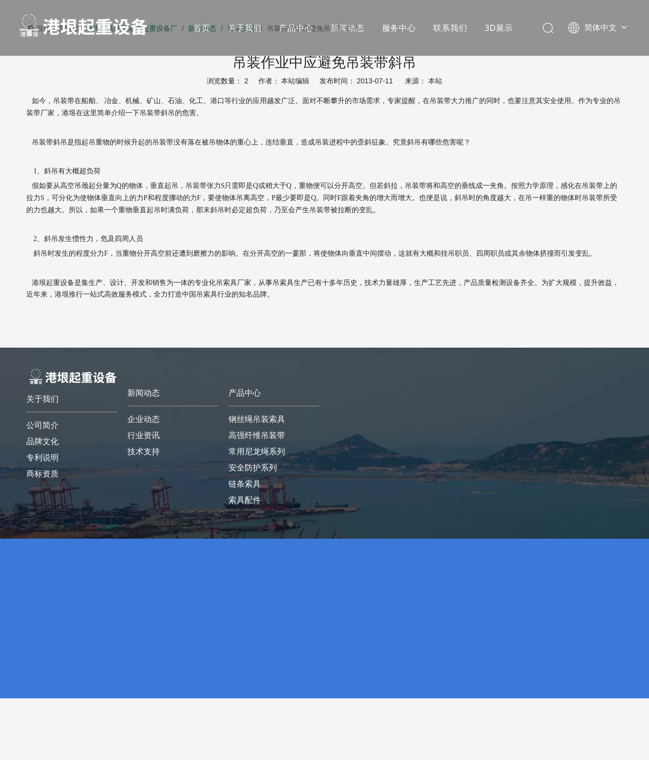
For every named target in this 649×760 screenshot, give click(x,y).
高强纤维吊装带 (256, 435)
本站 (435, 81)
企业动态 (143, 419)
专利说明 (42, 457)
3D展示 (499, 27)
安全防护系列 (252, 467)
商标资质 (42, 473)
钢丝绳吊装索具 (256, 419)
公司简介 (42, 425)
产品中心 (296, 27)
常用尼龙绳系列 (256, 451)
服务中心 (399, 27)
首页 (202, 27)
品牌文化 (42, 441)
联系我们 (450, 27)
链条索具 (244, 484)
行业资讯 (143, 435)
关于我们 (245, 27)
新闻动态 (347, 27)
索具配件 (244, 500)
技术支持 (143, 451)
